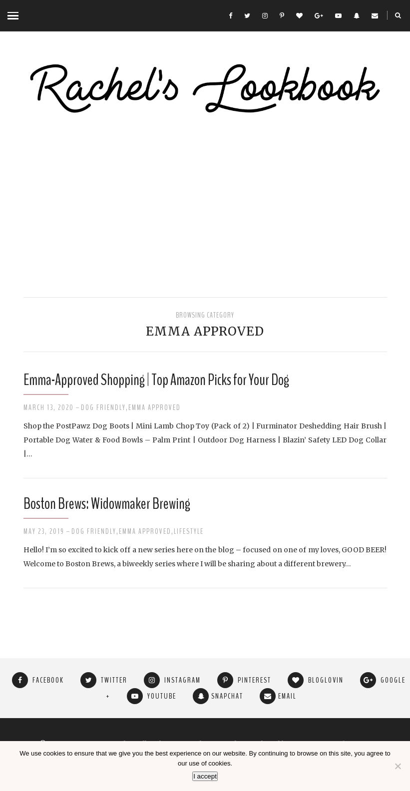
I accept (205, 776)
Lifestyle (189, 531)
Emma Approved (154, 407)
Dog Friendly (103, 407)
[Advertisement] (205, 207)
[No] (398, 766)
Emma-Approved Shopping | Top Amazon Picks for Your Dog (156, 380)
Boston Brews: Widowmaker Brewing (106, 503)
